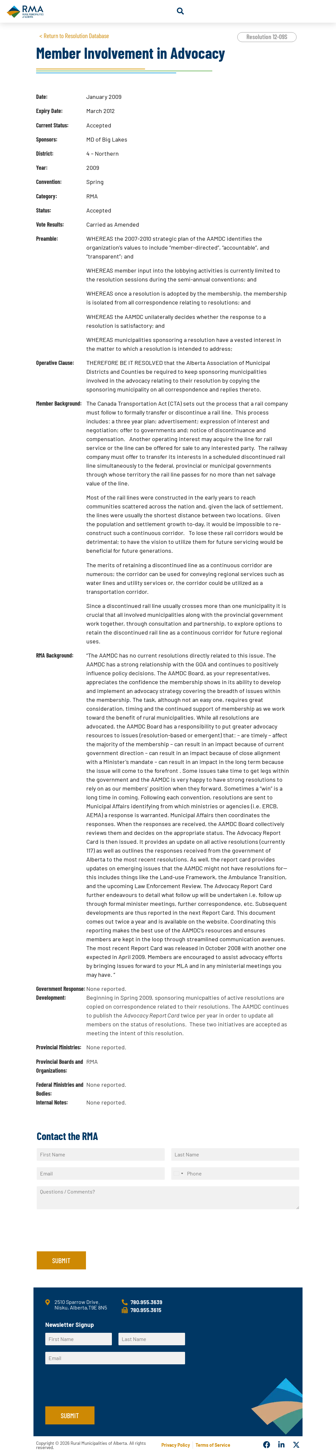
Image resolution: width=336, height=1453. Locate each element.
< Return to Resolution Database (74, 35)
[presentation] (86, 1240)
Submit (61, 1260)
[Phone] (235, 1173)
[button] (180, 11)
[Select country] (178, 1173)
